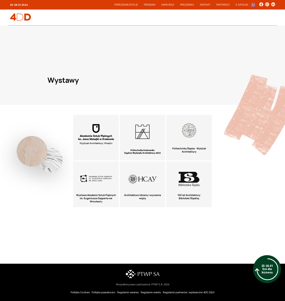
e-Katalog (242, 4)
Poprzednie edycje (126, 4)
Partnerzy (223, 4)
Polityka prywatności (103, 292)
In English (253, 5)
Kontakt (205, 4)
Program (149, 4)
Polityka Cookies (80, 292)
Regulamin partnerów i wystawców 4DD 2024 (188, 292)
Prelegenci (187, 4)
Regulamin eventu (151, 292)
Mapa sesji (167, 4)
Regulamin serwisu (128, 292)
